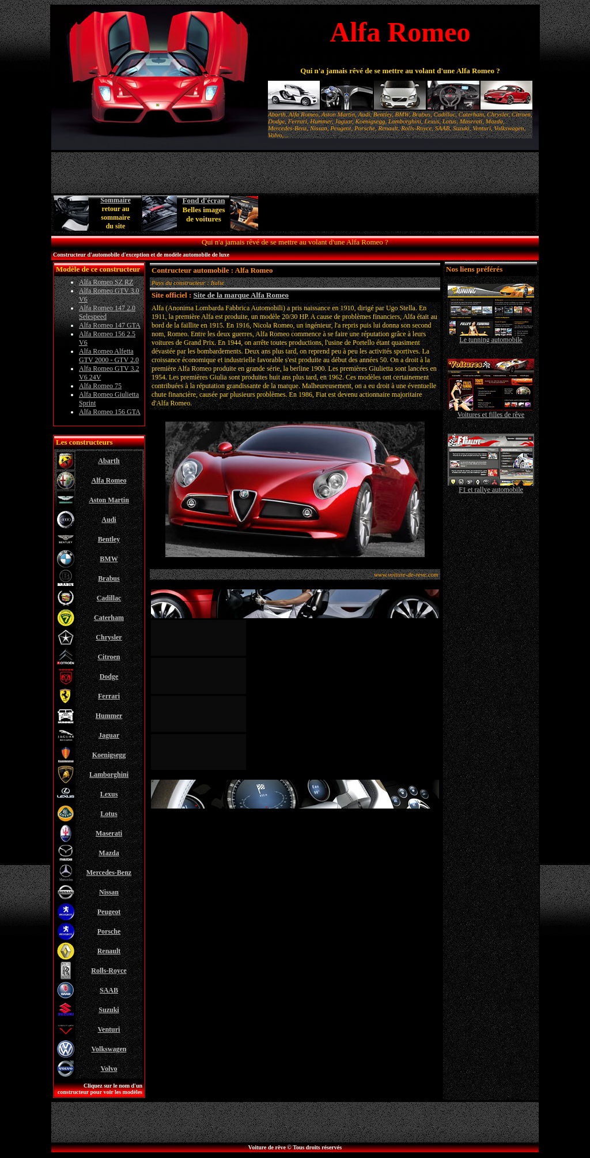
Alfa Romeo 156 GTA (110, 412)
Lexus (109, 794)
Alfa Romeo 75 (100, 386)
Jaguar (109, 735)
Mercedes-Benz (108, 873)
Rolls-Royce (108, 971)
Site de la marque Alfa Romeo (241, 295)
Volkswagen (109, 1049)
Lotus (108, 814)
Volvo (109, 1069)
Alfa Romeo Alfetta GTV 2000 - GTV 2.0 (109, 355)
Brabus (108, 578)
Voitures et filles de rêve (491, 411)
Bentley (109, 539)
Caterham (109, 618)
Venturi (109, 1029)
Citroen (108, 657)
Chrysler (109, 637)
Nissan (109, 892)
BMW (109, 559)
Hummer (109, 716)
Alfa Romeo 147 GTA (110, 325)
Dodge (109, 676)
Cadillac (109, 598)
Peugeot (109, 912)
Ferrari (109, 696)
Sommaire (115, 200)
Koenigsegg (109, 755)
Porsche (109, 931)
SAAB (109, 990)
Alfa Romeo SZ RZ (106, 282)
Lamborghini (108, 774)
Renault (109, 951)
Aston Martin (109, 500)
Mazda (109, 853)
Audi (108, 520)
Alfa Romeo (109, 480)
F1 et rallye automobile (491, 486)
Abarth (108, 461)
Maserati (109, 833)
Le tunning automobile (491, 336)
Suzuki (109, 1010)
